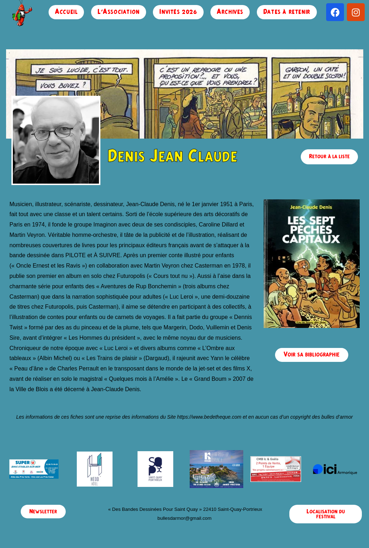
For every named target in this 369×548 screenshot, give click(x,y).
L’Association (119, 12)
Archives (230, 12)
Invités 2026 (178, 12)
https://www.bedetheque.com (209, 417)
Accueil (66, 12)
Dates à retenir (286, 12)
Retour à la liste (329, 156)
